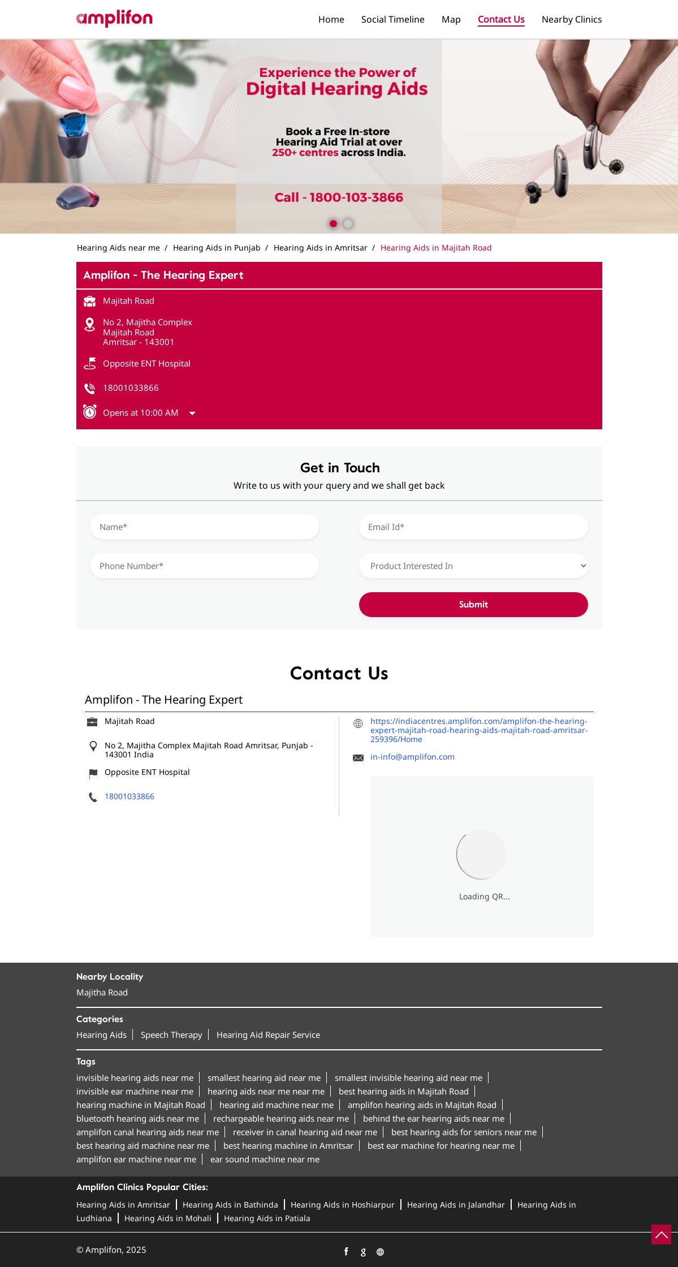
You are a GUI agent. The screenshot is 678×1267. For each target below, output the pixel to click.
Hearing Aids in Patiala (267, 1218)
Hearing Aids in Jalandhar (456, 1204)
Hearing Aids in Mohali (167, 1218)
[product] (473, 565)
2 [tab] (346, 222)
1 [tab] (332, 222)
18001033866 (131, 387)
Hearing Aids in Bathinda (230, 1204)
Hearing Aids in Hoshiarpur (343, 1204)
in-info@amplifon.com (412, 756)
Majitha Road (102, 992)
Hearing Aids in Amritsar (123, 1204)
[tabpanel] (339, 136)
